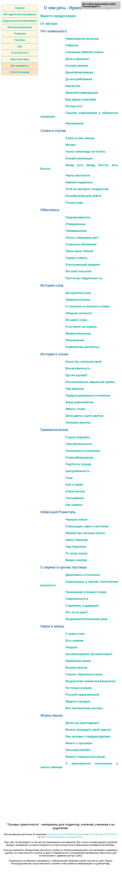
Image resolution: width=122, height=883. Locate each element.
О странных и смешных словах (87, 306)
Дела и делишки (77, 59)
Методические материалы (19, 14)
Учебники (20, 33)
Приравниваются (77, 217)
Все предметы (20, 65)
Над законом (74, 388)
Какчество (72, 86)
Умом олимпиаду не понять (85, 151)
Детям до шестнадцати (82, 723)
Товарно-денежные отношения (87, 395)
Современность (76, 599)
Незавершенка (76, 231)
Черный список (76, 519)
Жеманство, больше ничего (85, 533)
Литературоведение (19, 27)
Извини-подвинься (79, 182)
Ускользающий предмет (82, 264)
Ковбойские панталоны (82, 347)
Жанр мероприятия (79, 402)
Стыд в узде (74, 202)
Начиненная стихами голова (85, 592)
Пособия (19, 40)
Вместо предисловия (58, 16)
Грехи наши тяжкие (79, 251)
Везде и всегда (76, 560)
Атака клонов (75, 491)
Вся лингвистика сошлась (84, 708)
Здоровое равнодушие (81, 92)
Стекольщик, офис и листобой (86, 526)
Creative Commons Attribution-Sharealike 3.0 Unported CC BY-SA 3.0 (82, 834)
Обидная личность (78, 313)
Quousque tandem (78, 750)
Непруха (71, 647)
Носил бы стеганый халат (83, 361)
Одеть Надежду (76, 540)
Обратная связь (19, 59)
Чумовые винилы (78, 422)
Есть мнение (74, 640)
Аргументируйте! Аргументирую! (88, 654)
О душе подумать (77, 437)
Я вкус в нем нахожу (79, 138)
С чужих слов (74, 634)
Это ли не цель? (76, 612)
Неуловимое (74, 123)
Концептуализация (79, 158)
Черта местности (77, 175)
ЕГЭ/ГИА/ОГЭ (19, 52)
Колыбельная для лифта (83, 196)
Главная (20, 7)
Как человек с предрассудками (87, 736)
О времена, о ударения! (82, 605)
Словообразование (79, 457)
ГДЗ (19, 46)
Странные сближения (81, 244)
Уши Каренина (75, 546)
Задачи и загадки (77, 701)
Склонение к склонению (82, 451)
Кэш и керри (74, 484)
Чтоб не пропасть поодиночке (86, 189)
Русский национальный (82, 694)
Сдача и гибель (76, 258)
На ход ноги (73, 106)
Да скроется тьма (78, 293)
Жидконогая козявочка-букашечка (90, 681)
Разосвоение (74, 340)
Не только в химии (78, 688)
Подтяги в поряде (78, 464)
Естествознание (19, 72)
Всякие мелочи (76, 667)
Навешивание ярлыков (82, 38)
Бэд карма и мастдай (80, 99)
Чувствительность (78, 444)
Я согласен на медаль (81, 326)
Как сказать (73, 505)
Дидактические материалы (20, 20)
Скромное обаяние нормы (84, 52)
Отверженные (75, 224)
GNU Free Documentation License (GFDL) (61, 837)
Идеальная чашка (78, 661)
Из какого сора (76, 320)
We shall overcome (78, 271)
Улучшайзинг (74, 498)
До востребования (78, 79)
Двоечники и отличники (82, 575)
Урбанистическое (77, 299)
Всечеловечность (77, 368)
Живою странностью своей (85, 757)
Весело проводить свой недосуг (88, 729)
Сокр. (69, 478)
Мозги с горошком (78, 743)
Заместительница (78, 333)
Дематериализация (79, 72)
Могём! (70, 145)
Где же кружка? (76, 375)
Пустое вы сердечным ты (83, 278)
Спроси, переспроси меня (84, 674)
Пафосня (71, 45)
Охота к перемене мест (82, 237)
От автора (48, 24)
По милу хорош (76, 553)
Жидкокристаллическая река (86, 619)
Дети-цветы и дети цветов (84, 416)
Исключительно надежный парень (90, 382)
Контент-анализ (76, 65)
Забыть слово (75, 409)
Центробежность (77, 471)
